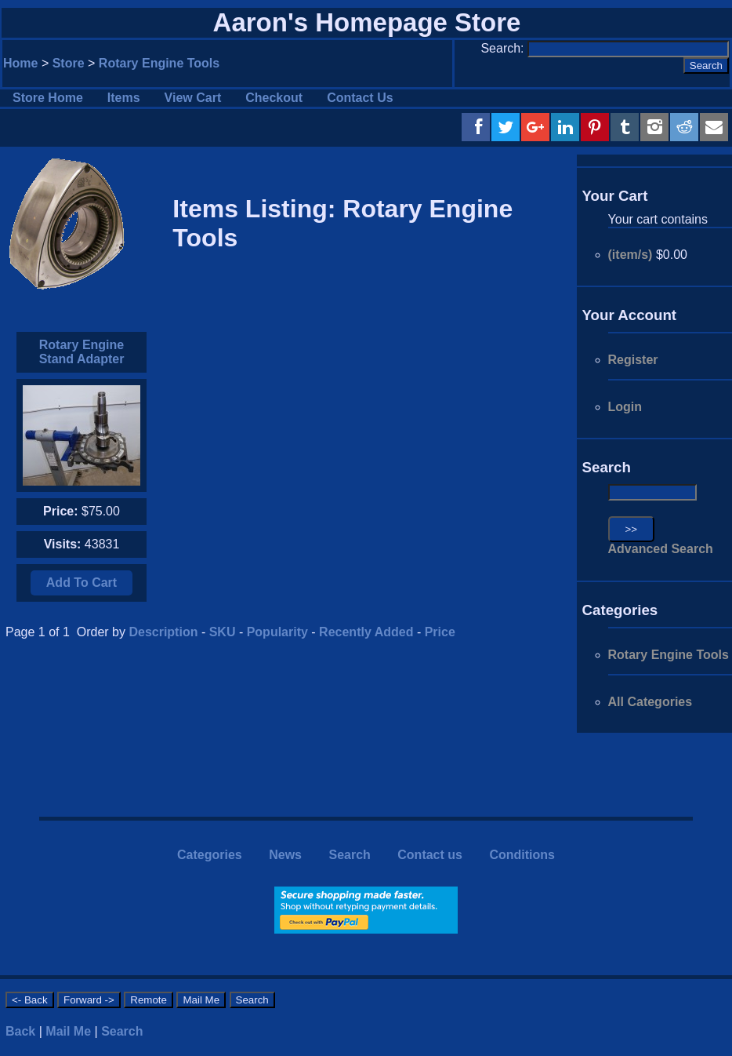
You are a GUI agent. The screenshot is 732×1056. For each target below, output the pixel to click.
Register (633, 359)
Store (69, 63)
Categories (209, 854)
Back (20, 1031)
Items (123, 97)
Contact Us (360, 97)
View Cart (193, 97)
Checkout (274, 97)
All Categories (650, 701)
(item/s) (630, 254)
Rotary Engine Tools (159, 63)
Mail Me (68, 1031)
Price (440, 632)
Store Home (48, 97)
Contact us (429, 854)
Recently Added (366, 632)
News (285, 854)
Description (163, 632)
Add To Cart (81, 582)
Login (625, 406)
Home (20, 63)
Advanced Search (660, 548)
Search (349, 854)
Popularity (277, 632)
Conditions (522, 854)
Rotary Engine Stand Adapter (82, 352)
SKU (222, 632)
